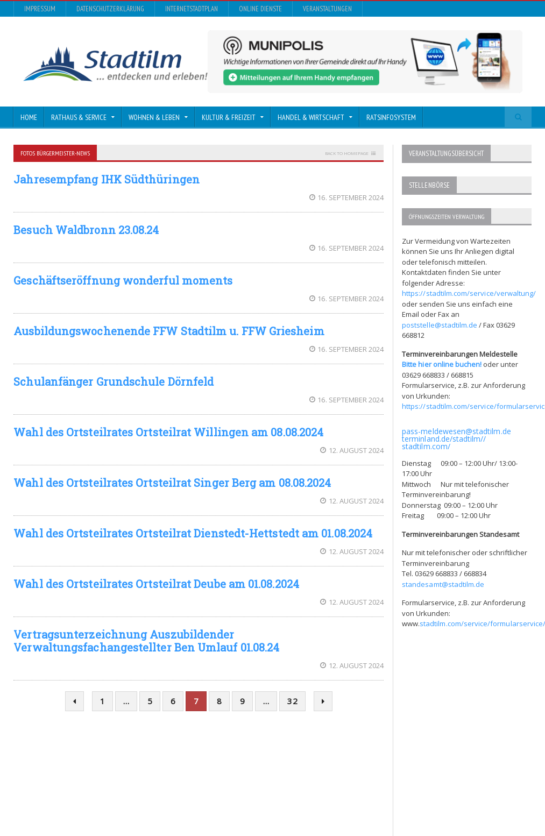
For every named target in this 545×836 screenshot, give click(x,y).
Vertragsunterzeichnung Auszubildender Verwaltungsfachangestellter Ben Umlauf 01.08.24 (145, 640)
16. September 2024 (347, 197)
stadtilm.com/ (426, 445)
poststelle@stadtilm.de (439, 323)
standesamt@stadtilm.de (443, 582)
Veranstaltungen (327, 8)
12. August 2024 (352, 450)
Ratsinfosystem (391, 117)
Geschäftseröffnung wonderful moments (122, 280)
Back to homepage (347, 153)
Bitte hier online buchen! (441, 363)
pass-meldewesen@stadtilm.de (456, 429)
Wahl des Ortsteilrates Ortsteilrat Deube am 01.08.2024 (154, 584)
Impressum (39, 8)
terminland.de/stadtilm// (443, 437)
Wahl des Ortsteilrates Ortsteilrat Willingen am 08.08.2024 (167, 432)
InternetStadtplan (191, 8)
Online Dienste (260, 8)
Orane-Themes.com (230, 791)
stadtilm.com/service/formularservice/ (482, 622)
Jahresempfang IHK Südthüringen (105, 179)
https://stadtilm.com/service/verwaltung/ (468, 292)
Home (28, 117)
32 (292, 701)
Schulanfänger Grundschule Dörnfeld (112, 381)
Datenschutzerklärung (110, 8)
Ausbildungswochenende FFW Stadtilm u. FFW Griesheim (167, 331)
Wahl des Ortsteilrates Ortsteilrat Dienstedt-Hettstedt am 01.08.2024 (191, 533)
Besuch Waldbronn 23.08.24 (85, 230)
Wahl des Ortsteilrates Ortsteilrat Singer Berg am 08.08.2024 (170, 483)
